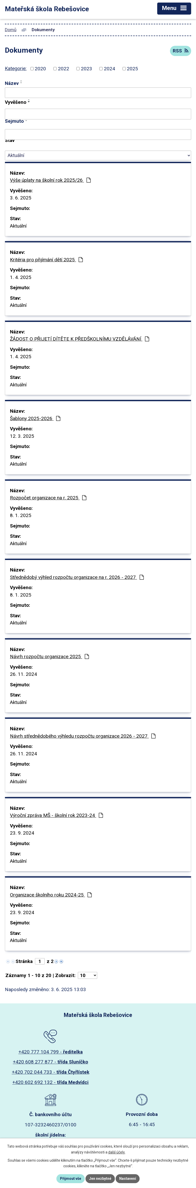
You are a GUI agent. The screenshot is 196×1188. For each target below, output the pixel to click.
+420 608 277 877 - (50, 1062)
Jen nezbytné (100, 1178)
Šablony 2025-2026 (35, 418)
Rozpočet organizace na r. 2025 (48, 498)
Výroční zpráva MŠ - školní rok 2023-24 (56, 815)
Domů (10, 29)
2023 (86, 69)
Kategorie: (16, 68)
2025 (132, 69)
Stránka (24, 961)
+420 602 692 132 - (50, 1082)
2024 (109, 69)
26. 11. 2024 (23, 674)
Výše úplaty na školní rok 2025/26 (50, 180)
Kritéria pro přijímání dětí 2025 (46, 260)
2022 (63, 69)
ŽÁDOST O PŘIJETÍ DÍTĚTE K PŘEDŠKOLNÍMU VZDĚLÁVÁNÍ (79, 339)
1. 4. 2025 (20, 277)
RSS (180, 51)
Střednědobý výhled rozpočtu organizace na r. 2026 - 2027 (77, 577)
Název (12, 83)
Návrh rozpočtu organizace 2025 (49, 656)
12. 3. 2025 (22, 436)
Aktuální (18, 226)
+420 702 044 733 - (50, 1072)
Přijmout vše (70, 1178)
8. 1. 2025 (20, 515)
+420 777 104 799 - (50, 1052)
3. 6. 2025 (20, 198)
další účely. (116, 1152)
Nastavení (127, 1178)
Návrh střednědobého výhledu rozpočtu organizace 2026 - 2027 (82, 736)
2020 (40, 69)
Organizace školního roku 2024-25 (51, 895)
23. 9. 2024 (22, 833)
